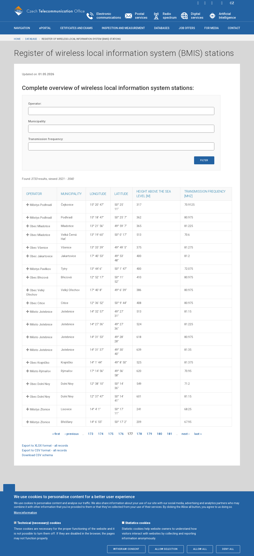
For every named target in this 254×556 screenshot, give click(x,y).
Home (17, 39)
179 (149, 434)
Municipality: (37, 121)
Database (31, 39)
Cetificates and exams (76, 28)
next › (186, 434)
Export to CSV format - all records (44, 450)
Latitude (121, 194)
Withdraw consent (126, 549)
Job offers (187, 28)
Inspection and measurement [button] (123, 28)
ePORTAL (45, 28)
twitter (205, 3)
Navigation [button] (22, 28)
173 (90, 434)
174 (100, 434)
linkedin (212, 3)
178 (139, 434)
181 (169, 434)
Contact (234, 28)
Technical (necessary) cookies (39, 523)
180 (159, 434)
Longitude (98, 194)
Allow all (200, 549)
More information (25, 512)
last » (198, 434)
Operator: (35, 103)
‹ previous (72, 434)
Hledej (222, 3)
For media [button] (211, 28)
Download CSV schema (37, 455)
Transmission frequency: (45, 139)
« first (56, 434)
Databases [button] (161, 28)
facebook (198, 3)
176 (121, 434)
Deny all (228, 549)
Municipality (71, 194)
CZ (232, 3)
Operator (34, 194)
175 (111, 434)
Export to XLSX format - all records (45, 445)
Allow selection (166, 549)
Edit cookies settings (9, 487)
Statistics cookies (137, 523)
